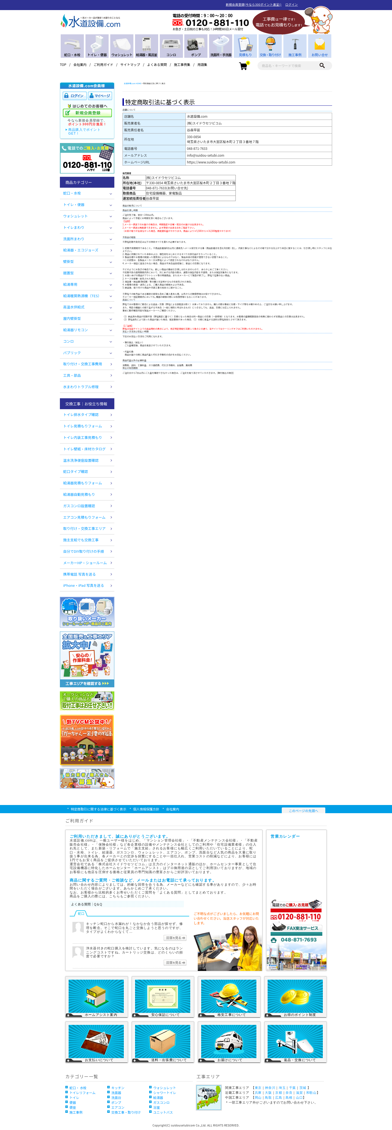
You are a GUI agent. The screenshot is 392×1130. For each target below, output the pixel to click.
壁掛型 (68, 261)
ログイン (291, 4)
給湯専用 (70, 284)
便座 (72, 1107)
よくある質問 (157, 64)
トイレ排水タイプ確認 (81, 414)
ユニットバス (163, 1112)
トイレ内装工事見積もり (82, 437)
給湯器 (158, 1097)
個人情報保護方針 (146, 809)
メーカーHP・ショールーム (85, 562)
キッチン (117, 1087)
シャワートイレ (164, 1092)
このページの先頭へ (303, 810)
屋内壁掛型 (72, 318)
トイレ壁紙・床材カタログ (84, 448)
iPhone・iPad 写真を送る (83, 585)
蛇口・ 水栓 (78, 1087)
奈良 (289, 1093)
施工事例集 (182, 64)
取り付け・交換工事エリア (84, 528)
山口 (299, 1097)
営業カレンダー (298, 866)
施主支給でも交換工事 (81, 539)
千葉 (292, 1088)
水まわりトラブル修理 (81, 386)
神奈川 (270, 1088)
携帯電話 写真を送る (79, 574)
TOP (63, 64)
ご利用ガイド (103, 64)
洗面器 (116, 1092)
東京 (258, 1088)
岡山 (258, 1097)
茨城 (302, 1088)
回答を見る (175, 938)
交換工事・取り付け (126, 1112)
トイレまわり (73, 227)
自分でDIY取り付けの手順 (83, 551)
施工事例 (75, 1112)
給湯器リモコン (75, 329)
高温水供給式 (73, 306)
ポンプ (116, 1102)
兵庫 (258, 1093)
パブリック (72, 352)
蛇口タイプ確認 (75, 471)
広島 (278, 1097)
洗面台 (116, 1097)
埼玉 (282, 1088)
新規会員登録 (87, 113)
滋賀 (299, 1093)
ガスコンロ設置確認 (79, 505)
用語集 (202, 64)
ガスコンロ (161, 1102)
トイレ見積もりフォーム (82, 426)
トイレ (74, 1097)
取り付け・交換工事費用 (82, 363)
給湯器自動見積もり (79, 494)
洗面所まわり (73, 238)
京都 (278, 1093)
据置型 (68, 272)
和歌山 (311, 1093)
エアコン (117, 1107)
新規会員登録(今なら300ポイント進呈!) (253, 4)
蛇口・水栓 (72, 193)
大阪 (268, 1093)
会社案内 (80, 64)
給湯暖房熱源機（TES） (82, 295)
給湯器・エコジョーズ (80, 250)
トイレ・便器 (73, 204)
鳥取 (268, 1097)
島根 (289, 1097)
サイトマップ (130, 64)
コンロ (68, 341)
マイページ (100, 96)
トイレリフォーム (82, 1092)
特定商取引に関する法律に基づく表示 (98, 809)
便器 (72, 1102)
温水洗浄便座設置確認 (81, 460)
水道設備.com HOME (132, 83)
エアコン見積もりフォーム (84, 517)
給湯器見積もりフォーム (82, 482)
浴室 (156, 1107)
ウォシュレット (75, 215)
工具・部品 (72, 375)
